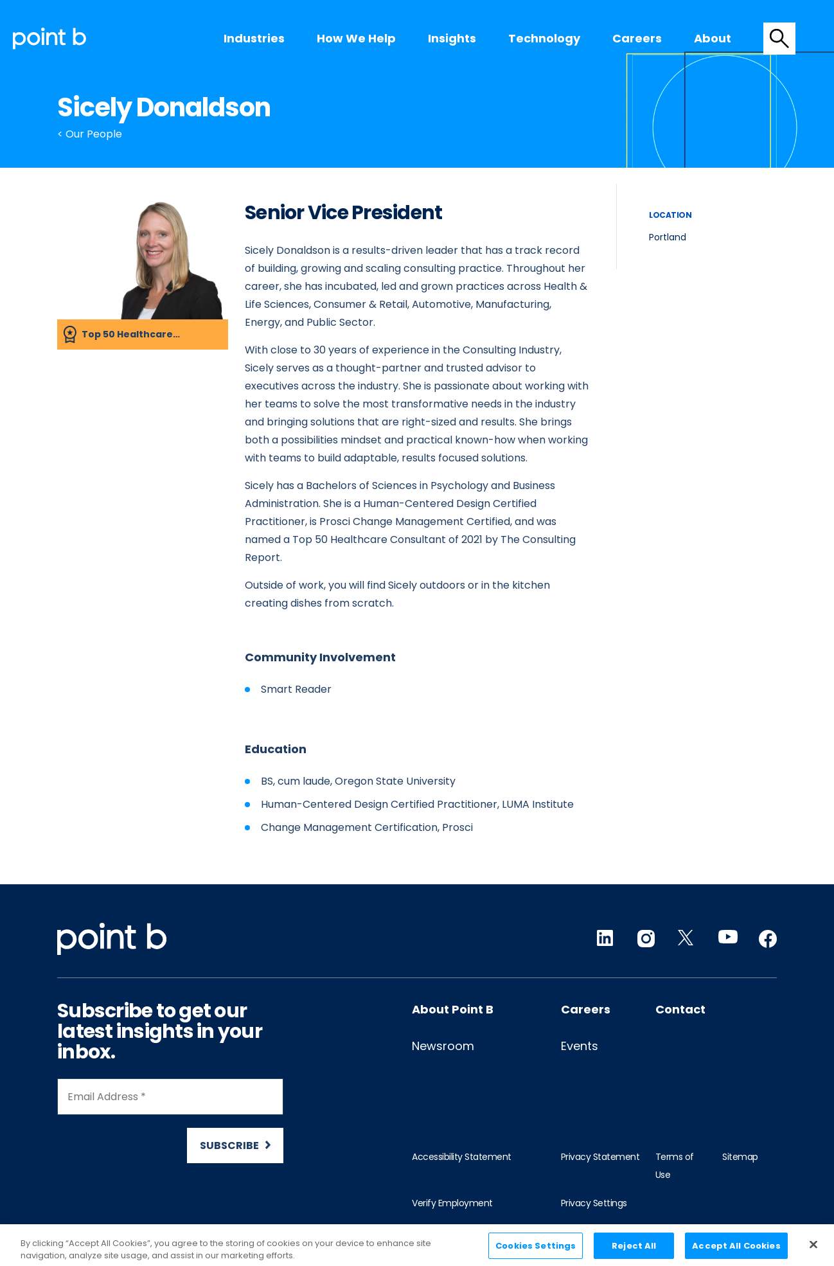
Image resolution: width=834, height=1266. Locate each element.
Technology (544, 38)
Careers (637, 38)
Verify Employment (452, 1203)
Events (579, 1046)
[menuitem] (254, 39)
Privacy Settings (594, 1203)
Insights (452, 38)
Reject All (634, 1251)
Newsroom (443, 1046)
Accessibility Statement (461, 1156)
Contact (680, 1009)
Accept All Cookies (736, 1251)
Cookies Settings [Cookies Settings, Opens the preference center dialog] (535, 1251)
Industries (254, 38)
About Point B (452, 1009)
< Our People (89, 134)
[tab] (779, 38)
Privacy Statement (600, 1156)
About (712, 38)
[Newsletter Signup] (170, 1120)
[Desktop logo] (49, 38)
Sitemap (740, 1156)
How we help (356, 38)
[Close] (813, 1250)
